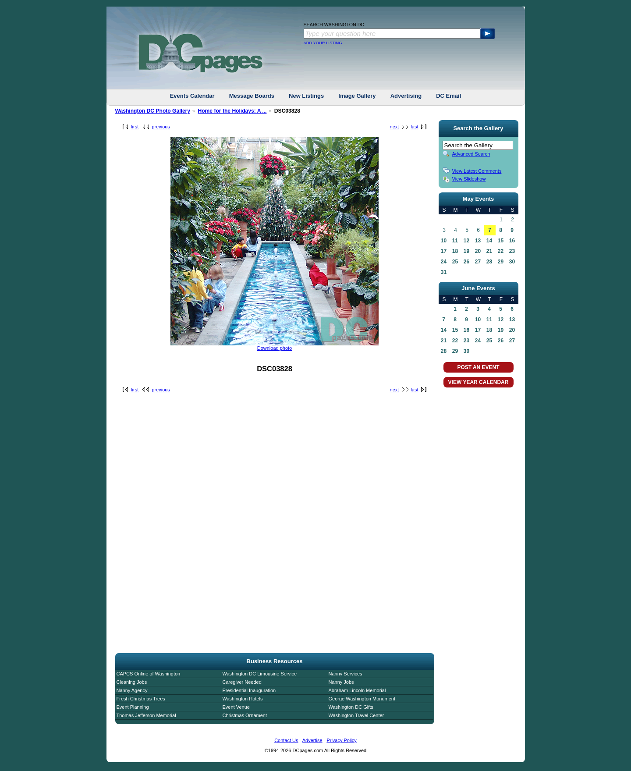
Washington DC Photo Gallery (153, 111)
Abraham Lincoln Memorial (357, 690)
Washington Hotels (243, 698)
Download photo (274, 348)
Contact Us (286, 740)
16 (512, 241)
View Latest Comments (477, 171)
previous (161, 126)
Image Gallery (357, 95)
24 (444, 262)
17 (444, 251)
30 (512, 262)
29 (500, 262)
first (135, 126)
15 (500, 241)
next (394, 126)
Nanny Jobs (341, 682)
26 (466, 262)
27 (478, 262)
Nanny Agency (132, 690)
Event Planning (133, 707)
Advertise (312, 740)
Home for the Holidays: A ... (232, 111)
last (414, 126)
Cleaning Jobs (132, 682)
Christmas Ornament (245, 715)
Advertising (406, 95)
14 (489, 241)
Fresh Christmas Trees (141, 698)
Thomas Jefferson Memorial (146, 715)
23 (512, 251)
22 (500, 251)
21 (489, 251)
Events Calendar (192, 95)
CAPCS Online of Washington (149, 673)
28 (489, 262)
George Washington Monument (362, 698)
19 (466, 251)
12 (466, 241)
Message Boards (251, 95)
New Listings (306, 95)
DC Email (448, 95)
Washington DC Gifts (351, 707)
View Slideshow (469, 178)
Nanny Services (345, 673)
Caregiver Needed (242, 682)
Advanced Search (471, 153)
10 (444, 241)
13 (478, 241)
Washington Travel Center (356, 715)
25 (455, 262)
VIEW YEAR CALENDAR (478, 382)
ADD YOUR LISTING (323, 43)
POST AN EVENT (478, 367)
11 (455, 241)
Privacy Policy (341, 740)
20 (478, 251)
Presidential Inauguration (249, 690)
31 (444, 272)
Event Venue (236, 707)
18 (455, 251)
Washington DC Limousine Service (260, 673)
